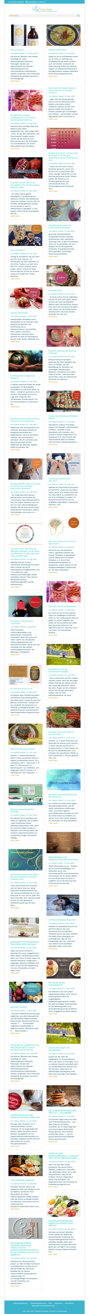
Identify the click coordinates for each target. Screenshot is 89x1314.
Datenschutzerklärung (38, 1303)
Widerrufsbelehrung (20, 1303)
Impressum (58, 1303)
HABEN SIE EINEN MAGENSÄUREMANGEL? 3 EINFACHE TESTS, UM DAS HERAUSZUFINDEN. (64, 1156)
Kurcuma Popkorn (17, 250)
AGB (50, 1303)
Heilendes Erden (55, 290)
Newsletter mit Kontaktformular (43, 1306)
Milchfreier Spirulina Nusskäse (22, 749)
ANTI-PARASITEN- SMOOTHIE (22, 1180)
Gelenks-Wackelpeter (19, 313)
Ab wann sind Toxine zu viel (21, 689)
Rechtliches (69, 1303)
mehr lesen (15, 81)
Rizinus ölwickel (17, 50)
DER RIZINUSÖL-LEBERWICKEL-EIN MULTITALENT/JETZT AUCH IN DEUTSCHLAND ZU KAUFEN (24, 1047)
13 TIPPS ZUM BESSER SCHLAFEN (62, 920)
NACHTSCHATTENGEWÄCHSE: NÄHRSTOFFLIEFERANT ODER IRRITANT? (61, 1223)
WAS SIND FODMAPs (18, 1007)
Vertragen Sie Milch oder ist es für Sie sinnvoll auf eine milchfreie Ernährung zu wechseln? (25, 486)
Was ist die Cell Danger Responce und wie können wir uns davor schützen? (62, 90)
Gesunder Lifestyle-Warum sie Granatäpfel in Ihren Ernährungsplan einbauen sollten (25, 185)
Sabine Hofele (19, 53)
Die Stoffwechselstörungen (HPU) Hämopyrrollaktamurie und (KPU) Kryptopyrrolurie (24, 877)
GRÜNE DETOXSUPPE (57, 50)
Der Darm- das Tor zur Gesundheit (62, 606)
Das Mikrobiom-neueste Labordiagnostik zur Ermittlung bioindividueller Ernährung (22, 117)
